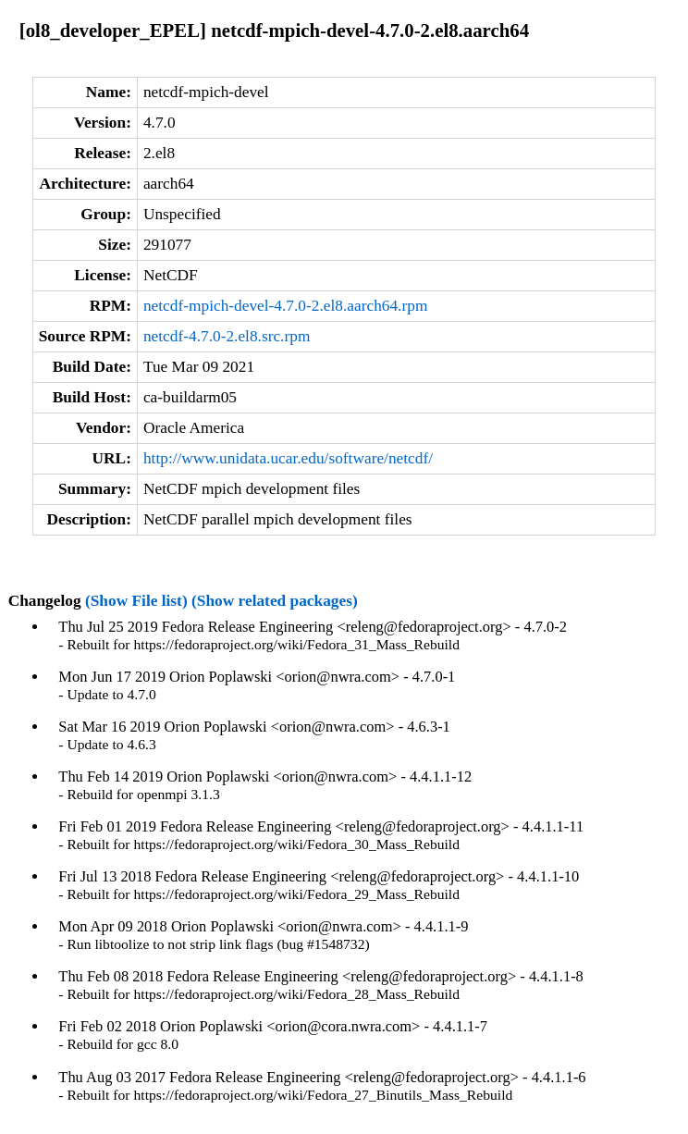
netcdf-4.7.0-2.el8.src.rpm (226, 336)
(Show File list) (136, 601)
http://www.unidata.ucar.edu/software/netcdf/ (288, 458)
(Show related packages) (274, 601)
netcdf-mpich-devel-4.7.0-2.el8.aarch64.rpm (285, 305)
